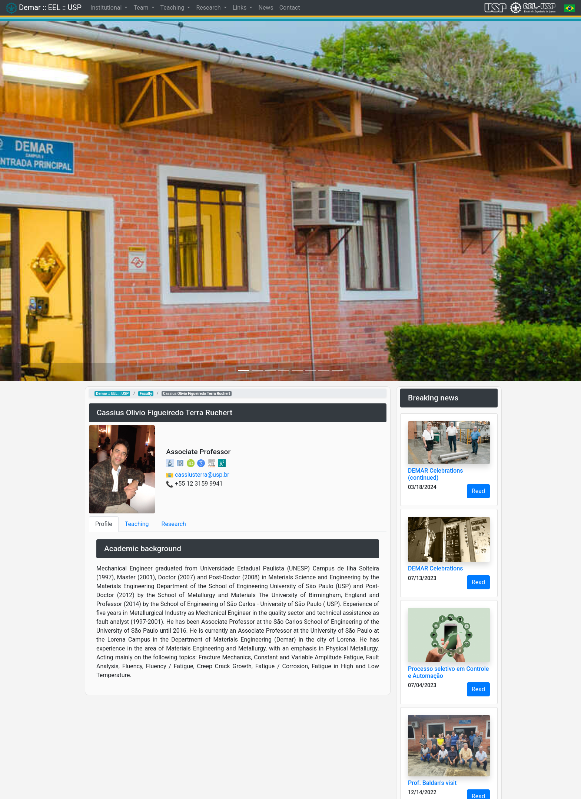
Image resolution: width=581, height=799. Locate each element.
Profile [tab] (103, 523)
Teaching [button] (173, 7)
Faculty (146, 394)
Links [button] (240, 7)
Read (478, 491)
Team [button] (141, 7)
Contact (289, 7)
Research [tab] (174, 523)
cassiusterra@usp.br (202, 474)
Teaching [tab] (137, 523)
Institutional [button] (106, 7)
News (265, 7)
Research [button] (209, 7)
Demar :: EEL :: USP (112, 394)
